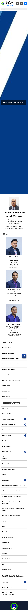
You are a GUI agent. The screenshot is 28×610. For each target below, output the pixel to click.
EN (21, 3)
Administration (14, 9)
